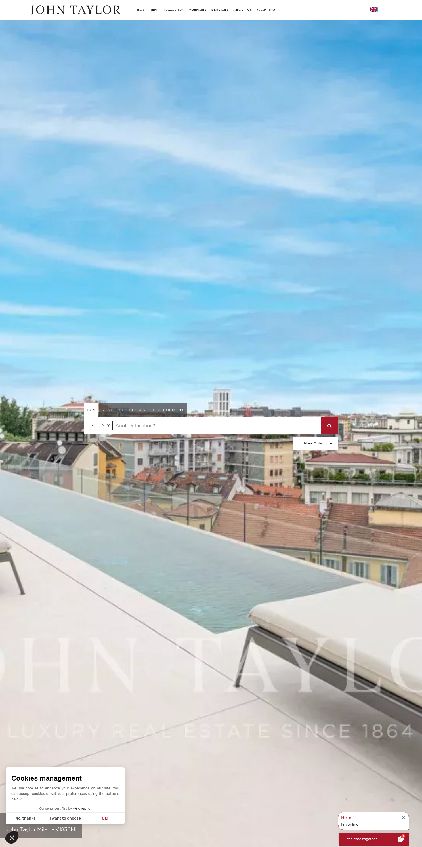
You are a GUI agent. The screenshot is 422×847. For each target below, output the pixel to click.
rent (107, 410)
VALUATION (173, 9)
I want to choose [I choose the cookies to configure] (65, 818)
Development (167, 410)
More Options (315, 443)
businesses (132, 410)
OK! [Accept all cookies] (105, 818)
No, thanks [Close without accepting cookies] (25, 818)
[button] (12, 837)
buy (91, 410)
